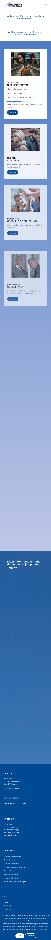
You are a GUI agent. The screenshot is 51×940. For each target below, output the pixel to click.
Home (6, 902)
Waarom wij (7, 909)
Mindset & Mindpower (11, 874)
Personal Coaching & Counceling (14, 867)
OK (20, 936)
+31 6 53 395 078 (13, 788)
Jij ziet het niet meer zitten (12, 856)
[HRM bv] (21, 4)
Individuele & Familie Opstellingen (15, 882)
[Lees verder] (12, 112)
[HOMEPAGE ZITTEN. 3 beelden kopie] (25, 64)
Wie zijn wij (7, 906)
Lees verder (31, 936)
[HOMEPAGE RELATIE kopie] (25, 153)
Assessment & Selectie (11, 878)
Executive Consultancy (11, 863)
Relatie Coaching (9, 860)
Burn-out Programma (10, 871)
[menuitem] (46, 4)
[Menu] (46, 4)
